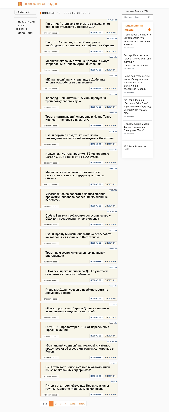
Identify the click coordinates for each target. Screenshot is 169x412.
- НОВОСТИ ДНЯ (25, 21)
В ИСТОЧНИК (110, 33)
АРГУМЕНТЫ (112, 20)
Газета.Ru (113, 57)
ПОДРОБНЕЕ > (96, 33)
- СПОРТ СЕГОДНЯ (21, 27)
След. (73, 403)
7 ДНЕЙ (114, 382)
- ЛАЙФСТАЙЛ (24, 33)
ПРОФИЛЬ (113, 131)
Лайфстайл (22, 12)
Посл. (81, 403)
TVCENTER (113, 190)
